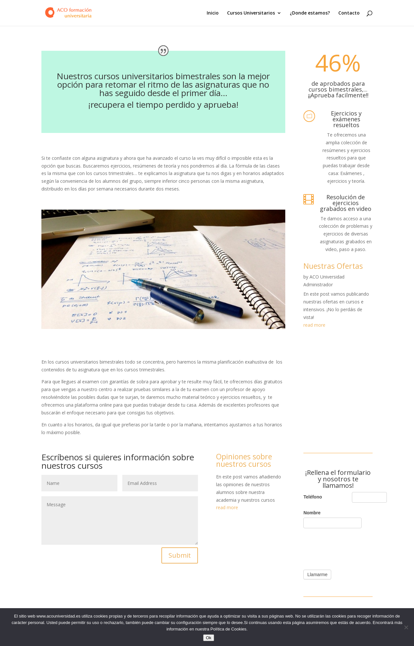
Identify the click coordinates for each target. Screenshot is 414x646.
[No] (406, 627)
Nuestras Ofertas (333, 266)
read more (314, 325)
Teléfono (312, 496)
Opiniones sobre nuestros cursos (244, 460)
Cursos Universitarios (251, 13)
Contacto (349, 13)
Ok (208, 637)
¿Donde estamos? (310, 13)
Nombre (312, 512)
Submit (180, 555)
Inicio (213, 13)
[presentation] (352, 547)
